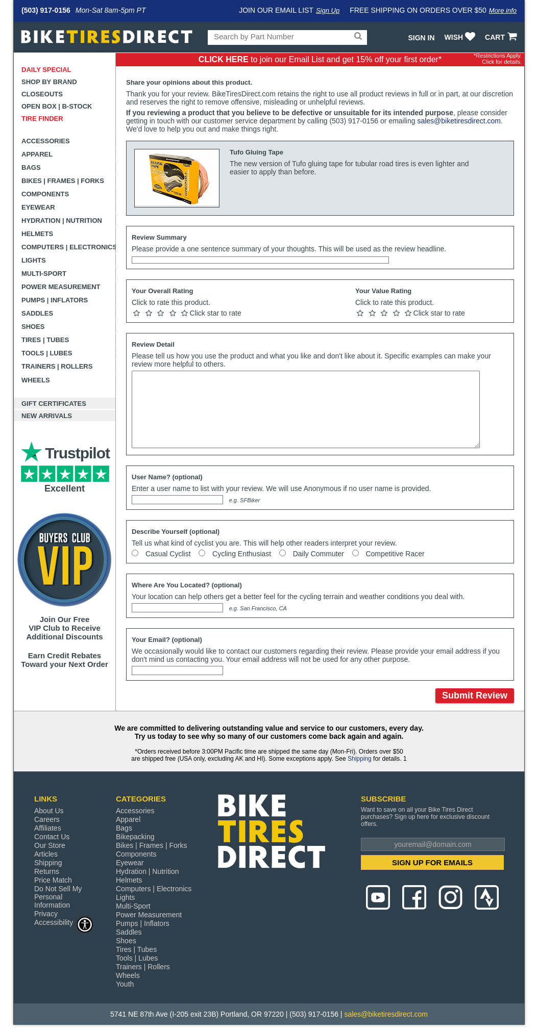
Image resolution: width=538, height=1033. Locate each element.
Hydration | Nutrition (61, 220)
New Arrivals (46, 416)
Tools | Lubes (46, 353)
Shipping (360, 758)
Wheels (35, 380)
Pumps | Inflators (54, 300)
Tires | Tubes (45, 340)
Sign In (421, 38)
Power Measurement (61, 287)
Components (45, 194)
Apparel (37, 154)
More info (503, 10)
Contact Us (51, 837)
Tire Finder (42, 118)
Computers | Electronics (68, 247)
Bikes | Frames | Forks (62, 181)
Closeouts (42, 94)
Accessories (45, 141)
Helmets (37, 234)
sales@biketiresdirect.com (459, 121)
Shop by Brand (49, 82)
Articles (46, 854)
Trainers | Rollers (56, 366)
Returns (46, 871)
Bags (31, 167)
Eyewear (38, 207)
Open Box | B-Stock (56, 106)
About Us (49, 811)
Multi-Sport (43, 273)
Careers (47, 819)
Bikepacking (135, 837)
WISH (461, 37)
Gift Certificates (53, 403)
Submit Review (474, 695)
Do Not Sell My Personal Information (58, 897)
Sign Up (327, 10)
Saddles (37, 313)
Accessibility (63, 922)
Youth (125, 984)
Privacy (46, 914)
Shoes (33, 326)
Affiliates (47, 828)
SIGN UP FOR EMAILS (432, 862)
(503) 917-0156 (45, 10)
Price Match (53, 880)
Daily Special (46, 69)
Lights (33, 260)
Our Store (49, 845)
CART (502, 37)
